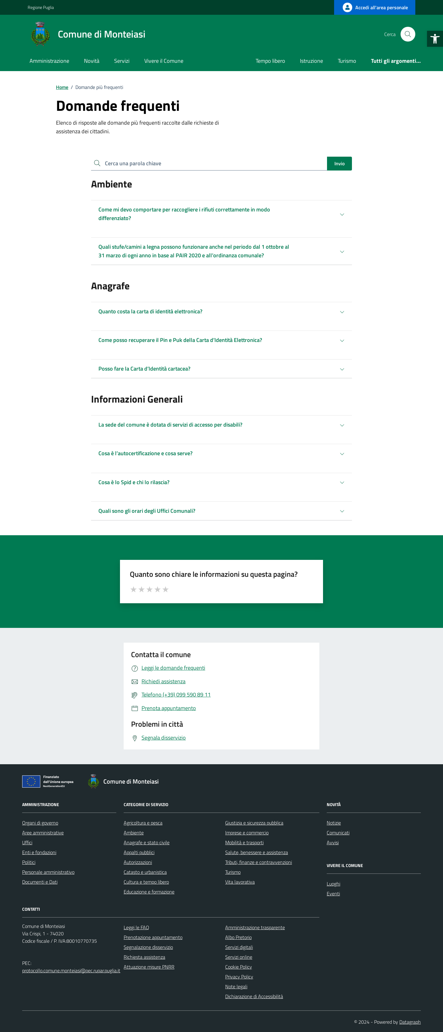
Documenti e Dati (40, 881)
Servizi (122, 61)
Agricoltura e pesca (143, 822)
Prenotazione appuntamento (153, 937)
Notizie (334, 822)
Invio (339, 163)
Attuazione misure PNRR (149, 966)
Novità (91, 61)
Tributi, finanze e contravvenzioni (258, 862)
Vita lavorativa (240, 881)
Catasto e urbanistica (145, 872)
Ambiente (134, 832)
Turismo (347, 61)
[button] (435, 39)
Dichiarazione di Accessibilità (254, 996)
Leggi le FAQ (136, 927)
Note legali (236, 986)
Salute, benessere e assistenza (256, 852)
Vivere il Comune (163, 61)
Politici (28, 862)
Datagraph (410, 1022)
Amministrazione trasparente (255, 927)
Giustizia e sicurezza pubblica (254, 822)
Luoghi (333, 883)
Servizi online (238, 957)
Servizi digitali (239, 947)
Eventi (333, 893)
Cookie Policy (238, 966)
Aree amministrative (43, 832)
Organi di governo (40, 822)
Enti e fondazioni (39, 852)
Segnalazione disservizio (148, 947)
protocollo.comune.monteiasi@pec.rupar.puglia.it (71, 970)
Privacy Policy (239, 976)
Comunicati (338, 832)
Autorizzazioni (138, 862)
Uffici (27, 842)
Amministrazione (49, 61)
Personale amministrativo (48, 872)
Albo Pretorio (238, 937)
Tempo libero (270, 61)
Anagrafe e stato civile (147, 842)
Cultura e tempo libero (146, 881)
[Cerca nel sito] (408, 34)
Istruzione (311, 61)
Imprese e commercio (247, 832)
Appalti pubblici (139, 852)
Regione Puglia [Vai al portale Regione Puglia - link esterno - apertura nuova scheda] (41, 7)
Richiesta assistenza (144, 957)
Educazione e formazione (149, 891)
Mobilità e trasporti (244, 842)
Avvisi (333, 842)
